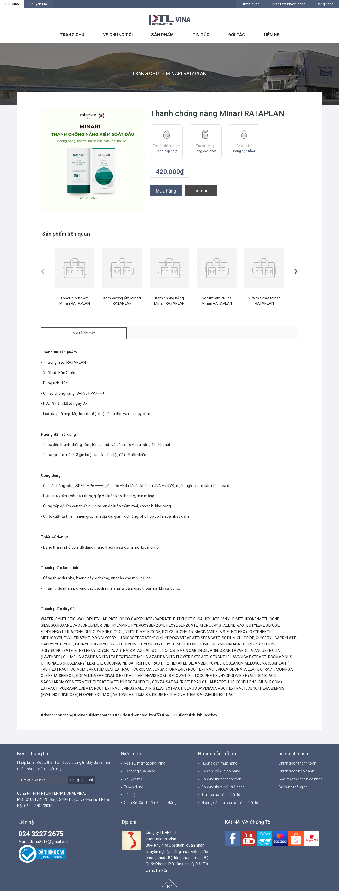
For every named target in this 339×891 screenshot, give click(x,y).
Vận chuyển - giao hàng (220, 771)
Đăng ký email (82, 780)
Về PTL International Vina (144, 763)
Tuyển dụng (250, 4)
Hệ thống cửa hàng (139, 771)
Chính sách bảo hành (296, 771)
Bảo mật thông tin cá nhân (301, 779)
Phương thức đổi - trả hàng (223, 787)
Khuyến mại (134, 779)
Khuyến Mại (39, 4)
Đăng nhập (325, 4)
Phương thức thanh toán (221, 779)
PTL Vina (12, 4)
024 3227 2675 (41, 834)
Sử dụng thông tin (293, 787)
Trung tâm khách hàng (288, 4)
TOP (169, 886)
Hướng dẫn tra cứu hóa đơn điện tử (229, 803)
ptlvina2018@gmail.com (48, 841)
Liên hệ (201, 190)
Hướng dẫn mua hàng (219, 763)
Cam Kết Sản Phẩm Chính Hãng (150, 803)
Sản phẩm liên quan (66, 234)
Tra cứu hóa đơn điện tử (220, 795)
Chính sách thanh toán (297, 763)
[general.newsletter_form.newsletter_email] (56, 780)
